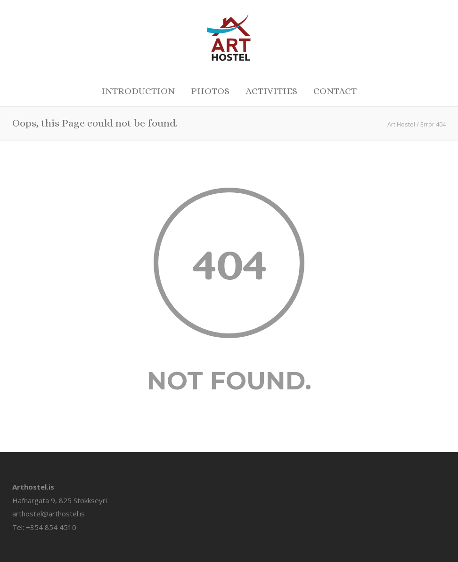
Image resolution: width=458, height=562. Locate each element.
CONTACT (335, 91)
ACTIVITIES (271, 91)
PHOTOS (210, 91)
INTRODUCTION (138, 91)
